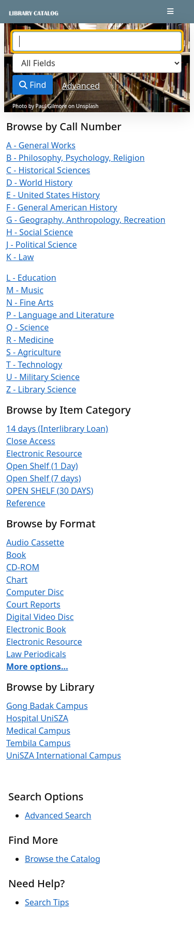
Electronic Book (36, 629)
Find (32, 85)
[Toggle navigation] (170, 11)
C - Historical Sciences (48, 170)
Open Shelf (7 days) (43, 478)
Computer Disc (35, 592)
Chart (16, 579)
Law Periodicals (36, 654)
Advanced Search (58, 815)
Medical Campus (38, 730)
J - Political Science (41, 244)
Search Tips (47, 902)
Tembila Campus (38, 743)
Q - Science (27, 327)
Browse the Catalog (62, 859)
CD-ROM (22, 567)
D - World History (39, 182)
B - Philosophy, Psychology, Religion (75, 157)
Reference (25, 503)
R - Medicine (30, 339)
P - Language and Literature (60, 315)
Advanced (81, 86)
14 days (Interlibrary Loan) (57, 428)
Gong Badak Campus (47, 705)
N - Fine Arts (29, 302)
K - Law (20, 257)
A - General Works (41, 145)
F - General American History (61, 207)
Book (16, 554)
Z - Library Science (41, 389)
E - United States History (53, 195)
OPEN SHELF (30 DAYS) (49, 490)
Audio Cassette (35, 542)
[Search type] (97, 63)
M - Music (24, 290)
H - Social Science (39, 232)
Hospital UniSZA (37, 718)
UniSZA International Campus (63, 755)
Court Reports (33, 604)
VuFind (26, 16)
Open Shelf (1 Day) (42, 466)
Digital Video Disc (39, 617)
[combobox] (97, 41)
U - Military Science (43, 377)
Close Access (30, 441)
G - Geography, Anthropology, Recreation (86, 219)
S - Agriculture (33, 352)
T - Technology (34, 364)
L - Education (31, 277)
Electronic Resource (44, 453)
